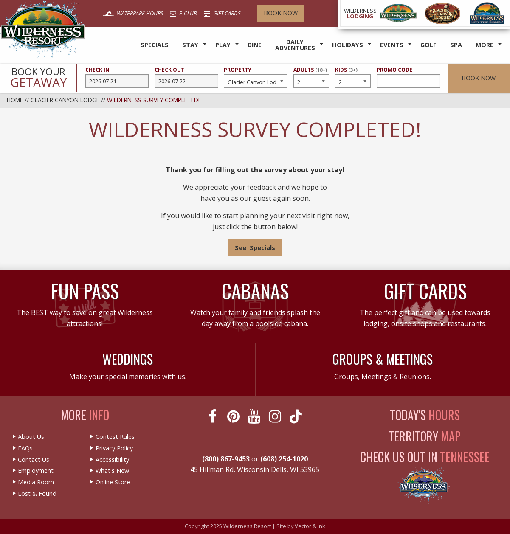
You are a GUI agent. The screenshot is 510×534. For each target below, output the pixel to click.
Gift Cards (222, 13)
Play (223, 45)
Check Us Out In (425, 457)
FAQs (25, 448)
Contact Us (33, 460)
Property (255, 77)
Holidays (347, 45)
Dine (255, 45)
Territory (425, 436)
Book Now (281, 13)
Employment (36, 471)
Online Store (113, 482)
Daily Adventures (295, 45)
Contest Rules (115, 437)
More (484, 45)
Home (15, 100)
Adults (311, 76)
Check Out (186, 77)
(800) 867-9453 (226, 459)
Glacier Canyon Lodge (65, 100)
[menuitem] (154, 45)
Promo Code (408, 77)
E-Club (183, 13)
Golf (428, 45)
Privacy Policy (114, 448)
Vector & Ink (310, 526)
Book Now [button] (479, 78)
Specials (155, 45)
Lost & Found (37, 493)
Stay (190, 45)
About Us (31, 437)
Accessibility (112, 460)
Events (391, 45)
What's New (112, 471)
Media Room (36, 482)
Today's (425, 415)
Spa (456, 45)
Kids (353, 76)
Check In (117, 77)
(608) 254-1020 (284, 459)
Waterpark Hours (133, 13)
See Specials (255, 248)
